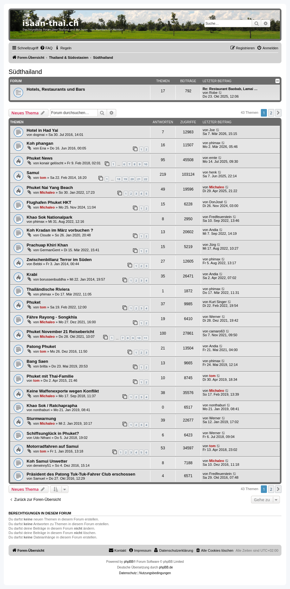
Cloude (45, 235)
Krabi (32, 274)
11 (145, 338)
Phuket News (40, 158)
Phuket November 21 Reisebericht (60, 331)
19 (125, 179)
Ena (43, 148)
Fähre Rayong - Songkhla (52, 317)
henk (213, 172)
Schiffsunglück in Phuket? (53, 433)
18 (118, 179)
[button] (278, 113)
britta (43, 366)
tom (43, 177)
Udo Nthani (42, 438)
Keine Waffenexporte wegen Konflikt (63, 391)
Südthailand (25, 71)
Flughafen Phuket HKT (49, 202)
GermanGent (50, 250)
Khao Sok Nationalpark (49, 217)
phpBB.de (166, 567)
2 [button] (271, 113)
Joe (212, 130)
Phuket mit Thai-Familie (50, 376)
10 (145, 164)
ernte (213, 158)
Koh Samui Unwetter (47, 461)
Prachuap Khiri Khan (47, 245)
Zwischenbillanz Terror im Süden (59, 259)
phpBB (128, 561)
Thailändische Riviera (48, 289)
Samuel (39, 478)
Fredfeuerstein (220, 217)
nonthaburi (41, 410)
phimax (214, 143)
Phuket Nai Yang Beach (50, 187)
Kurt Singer (218, 302)
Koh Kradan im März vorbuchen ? (60, 230)
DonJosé (216, 202)
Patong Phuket (41, 346)
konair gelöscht (51, 163)
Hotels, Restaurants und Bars (56, 89)
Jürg (212, 244)
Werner (215, 317)
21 (138, 179)
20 (132, 179)
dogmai (39, 135)
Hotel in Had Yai (42, 130)
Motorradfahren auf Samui (53, 446)
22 (145, 179)
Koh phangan (40, 143)
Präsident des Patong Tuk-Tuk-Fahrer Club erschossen (81, 474)
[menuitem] (46, 48)
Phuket (34, 302)
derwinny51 (42, 465)
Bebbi (37, 264)
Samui (33, 172)
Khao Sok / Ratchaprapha (52, 405)
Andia (213, 230)
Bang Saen (37, 361)
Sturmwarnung (41, 418)
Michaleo (47, 192)
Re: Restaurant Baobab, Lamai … (230, 89)
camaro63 (217, 331)
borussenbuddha (53, 279)
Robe (213, 92)
